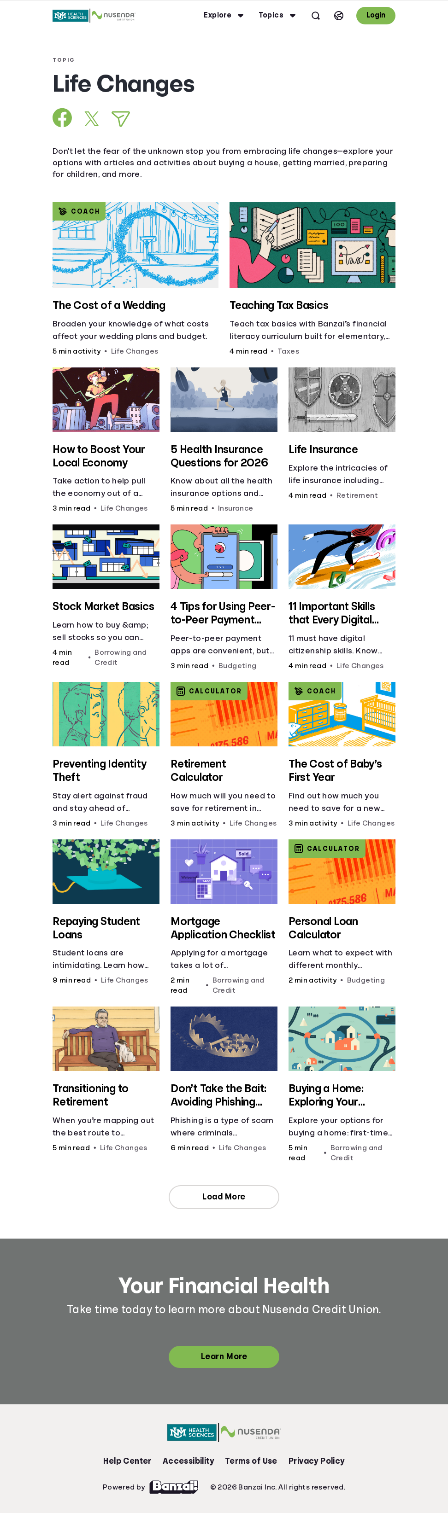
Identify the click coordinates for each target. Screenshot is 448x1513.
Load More (224, 1197)
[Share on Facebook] (62, 118)
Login (375, 15)
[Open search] (315, 15)
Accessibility (188, 1461)
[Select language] (338, 15)
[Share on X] (92, 119)
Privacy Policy (317, 1461)
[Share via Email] (120, 119)
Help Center (127, 1461)
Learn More (224, 1356)
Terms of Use (251, 1461)
